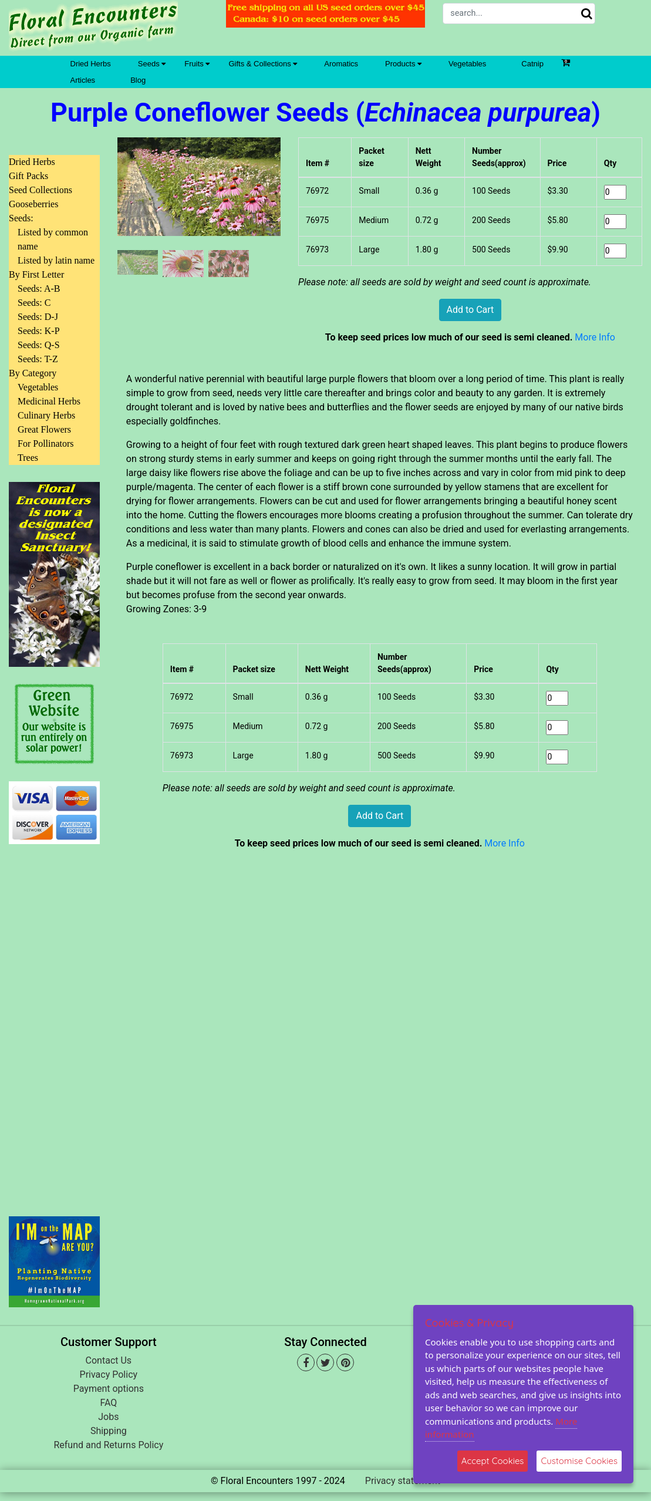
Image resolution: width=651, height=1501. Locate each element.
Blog (138, 80)
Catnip (532, 63)
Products (403, 63)
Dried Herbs (90, 63)
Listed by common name (53, 239)
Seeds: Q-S (39, 345)
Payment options (108, 1388)
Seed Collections (40, 190)
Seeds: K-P (39, 331)
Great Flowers (44, 429)
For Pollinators (46, 443)
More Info (595, 337)
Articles (83, 80)
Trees (28, 458)
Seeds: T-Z (38, 359)
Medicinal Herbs (49, 401)
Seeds (152, 63)
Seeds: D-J (38, 317)
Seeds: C (34, 303)
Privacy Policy (109, 1374)
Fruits (197, 63)
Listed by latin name (56, 260)
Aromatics (341, 63)
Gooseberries (33, 204)
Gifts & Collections (262, 63)
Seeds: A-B (39, 289)
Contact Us (109, 1360)
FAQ (108, 1402)
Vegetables (467, 63)
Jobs (108, 1416)
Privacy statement (402, 1480)
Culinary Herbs (46, 415)
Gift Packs (28, 176)
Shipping (108, 1430)
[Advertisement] (54, 1023)
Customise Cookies (579, 1460)
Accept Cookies (492, 1460)
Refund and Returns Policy (108, 1445)
